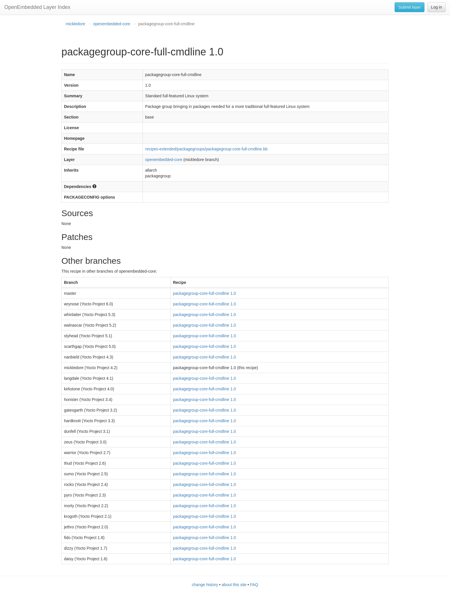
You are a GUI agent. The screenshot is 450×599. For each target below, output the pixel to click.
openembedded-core (111, 24)
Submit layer (409, 7)
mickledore (75, 24)
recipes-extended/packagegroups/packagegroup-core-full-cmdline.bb (206, 149)
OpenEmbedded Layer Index (37, 7)
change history (205, 584)
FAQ (254, 584)
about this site (234, 584)
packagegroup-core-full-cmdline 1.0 (204, 293)
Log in (436, 7)
